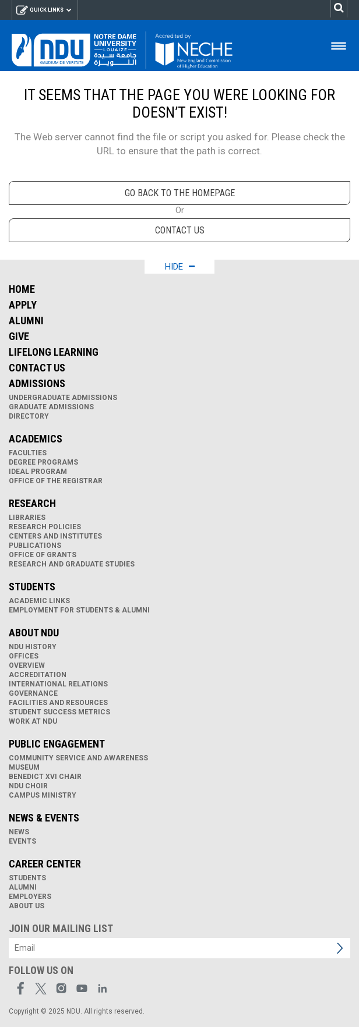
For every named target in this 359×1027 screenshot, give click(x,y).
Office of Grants (42, 555)
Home (22, 289)
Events (22, 841)
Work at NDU (33, 721)
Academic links (39, 601)
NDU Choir (28, 786)
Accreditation (37, 675)
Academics (35, 439)
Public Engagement (57, 744)
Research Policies (45, 527)
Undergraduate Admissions (63, 398)
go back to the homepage (180, 193)
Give (19, 336)
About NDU (34, 632)
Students (32, 586)
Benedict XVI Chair (45, 777)
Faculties (28, 453)
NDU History (33, 647)
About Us (26, 906)
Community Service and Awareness (78, 758)
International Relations (58, 684)
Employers (30, 897)
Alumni (26, 320)
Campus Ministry (42, 795)
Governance (33, 693)
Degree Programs (43, 462)
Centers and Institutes (55, 536)
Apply (23, 305)
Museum (24, 767)
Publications (35, 545)
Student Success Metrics (59, 712)
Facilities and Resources (58, 703)
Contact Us (37, 368)
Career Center (45, 864)
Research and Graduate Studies (72, 564)
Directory (29, 416)
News (19, 832)
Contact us (180, 230)
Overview (27, 665)
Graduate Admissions (51, 407)
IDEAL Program (38, 472)
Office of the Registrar (56, 481)
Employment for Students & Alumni (79, 610)
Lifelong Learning (53, 352)
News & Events (44, 818)
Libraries (27, 518)
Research (32, 503)
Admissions (37, 383)
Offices (23, 656)
